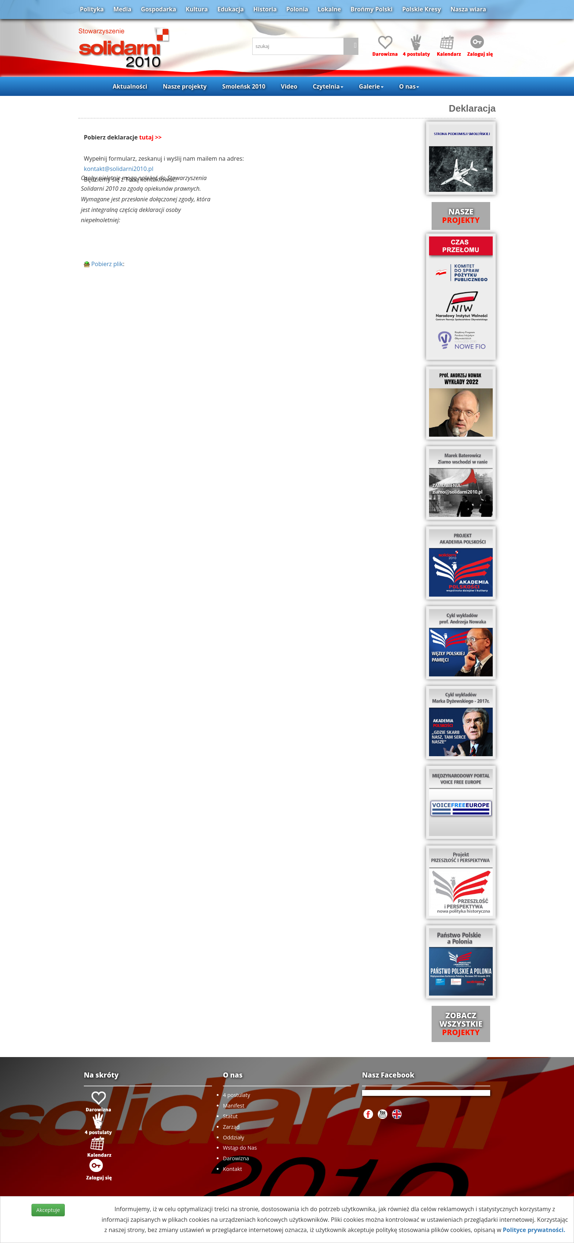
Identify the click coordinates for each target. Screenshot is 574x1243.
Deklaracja (472, 108)
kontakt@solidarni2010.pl (118, 169)
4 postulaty (236, 1094)
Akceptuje (48, 1209)
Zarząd (231, 1126)
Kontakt (232, 1168)
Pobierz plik (103, 264)
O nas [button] (409, 86)
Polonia (297, 9)
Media (122, 9)
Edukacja (230, 9)
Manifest (233, 1105)
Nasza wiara (468, 9)
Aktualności (130, 86)
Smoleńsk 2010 (243, 86)
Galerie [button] (371, 86)
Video (289, 86)
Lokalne (329, 9)
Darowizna (236, 1158)
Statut (230, 1116)
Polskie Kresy (421, 9)
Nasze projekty (185, 86)
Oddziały (233, 1137)
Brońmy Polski (371, 9)
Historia (265, 9)
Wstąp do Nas (240, 1147)
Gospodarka (158, 9)
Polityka (92, 9)
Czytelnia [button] (328, 86)
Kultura (197, 9)
